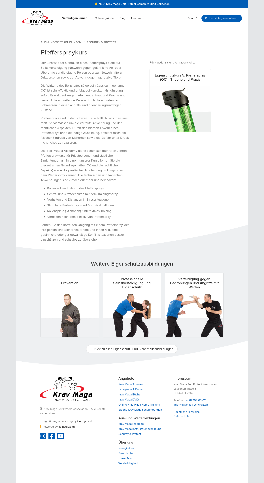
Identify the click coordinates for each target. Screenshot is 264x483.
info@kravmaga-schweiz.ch (191, 404)
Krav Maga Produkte (131, 424)
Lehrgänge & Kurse (130, 389)
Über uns (135, 18)
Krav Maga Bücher (129, 394)
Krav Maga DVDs (129, 399)
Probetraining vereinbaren (221, 18)
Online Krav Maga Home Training (139, 404)
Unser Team (125, 458)
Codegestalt (85, 421)
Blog (122, 18)
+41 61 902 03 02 (195, 400)
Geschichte (125, 453)
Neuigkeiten (126, 448)
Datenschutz (182, 416)
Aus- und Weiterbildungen (61, 42)
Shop (191, 18)
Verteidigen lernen (74, 18)
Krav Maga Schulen (130, 384)
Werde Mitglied (128, 463)
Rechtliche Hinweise (187, 412)
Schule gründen (105, 18)
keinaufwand (66, 427)
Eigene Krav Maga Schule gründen (140, 410)
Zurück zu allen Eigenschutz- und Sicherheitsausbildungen (132, 349)
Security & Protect (101, 42)
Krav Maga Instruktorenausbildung (139, 429)
